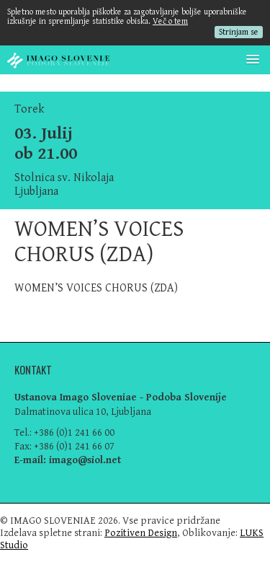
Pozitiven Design (140, 533)
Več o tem (170, 21)
